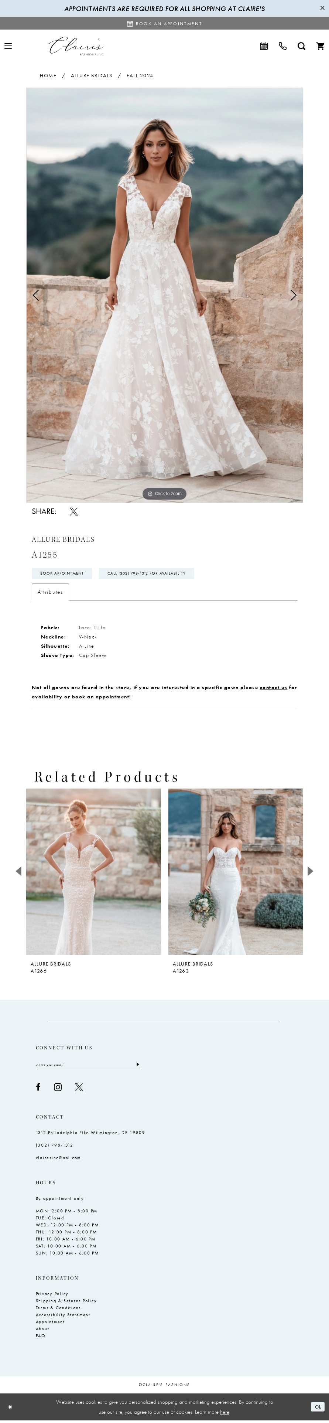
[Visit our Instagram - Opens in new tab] (58, 1090)
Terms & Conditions (58, 1310)
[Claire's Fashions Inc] (76, 46)
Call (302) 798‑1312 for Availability (156, 575)
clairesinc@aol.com (58, 1160)
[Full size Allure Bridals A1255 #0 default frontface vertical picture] (165, 295)
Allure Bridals (92, 75)
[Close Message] (322, 8)
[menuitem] (8, 46)
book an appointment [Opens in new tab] (101, 698)
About (42, 1331)
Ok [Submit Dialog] (317, 1409)
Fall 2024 (140, 75)
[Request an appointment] (164, 23)
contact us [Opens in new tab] (274, 689)
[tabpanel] (165, 295)
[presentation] (93, 873)
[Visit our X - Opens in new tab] (79, 1090)
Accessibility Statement (63, 1317)
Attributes (50, 594)
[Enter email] (88, 1067)
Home (48, 75)
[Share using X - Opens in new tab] (74, 511)
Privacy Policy (52, 1296)
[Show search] (301, 46)
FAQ (41, 1338)
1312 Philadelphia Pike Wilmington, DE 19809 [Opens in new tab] (90, 1135)
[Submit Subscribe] (137, 1067)
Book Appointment (64, 575)
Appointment (50, 1324)
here (224, 1414)
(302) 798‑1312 (55, 1148)
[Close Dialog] (11, 1409)
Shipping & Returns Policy (66, 1303)
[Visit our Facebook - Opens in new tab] (38, 1090)
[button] (8, 46)
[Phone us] (282, 46)
